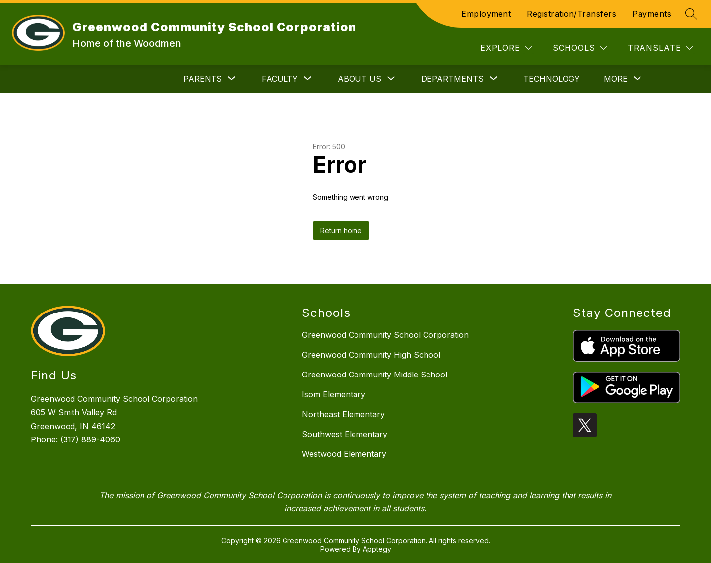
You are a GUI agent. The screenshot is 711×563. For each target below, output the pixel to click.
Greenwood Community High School (371, 355)
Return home (341, 230)
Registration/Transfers (571, 14)
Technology (551, 79)
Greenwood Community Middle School (374, 374)
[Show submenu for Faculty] (280, 79)
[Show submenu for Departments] (452, 79)
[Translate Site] (660, 48)
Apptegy (377, 549)
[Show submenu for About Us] (359, 79)
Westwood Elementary (344, 454)
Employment (486, 14)
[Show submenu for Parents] (202, 79)
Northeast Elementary (343, 414)
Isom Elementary (333, 394)
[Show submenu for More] (616, 79)
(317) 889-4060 (90, 439)
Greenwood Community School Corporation (385, 335)
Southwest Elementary (344, 434)
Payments (651, 14)
